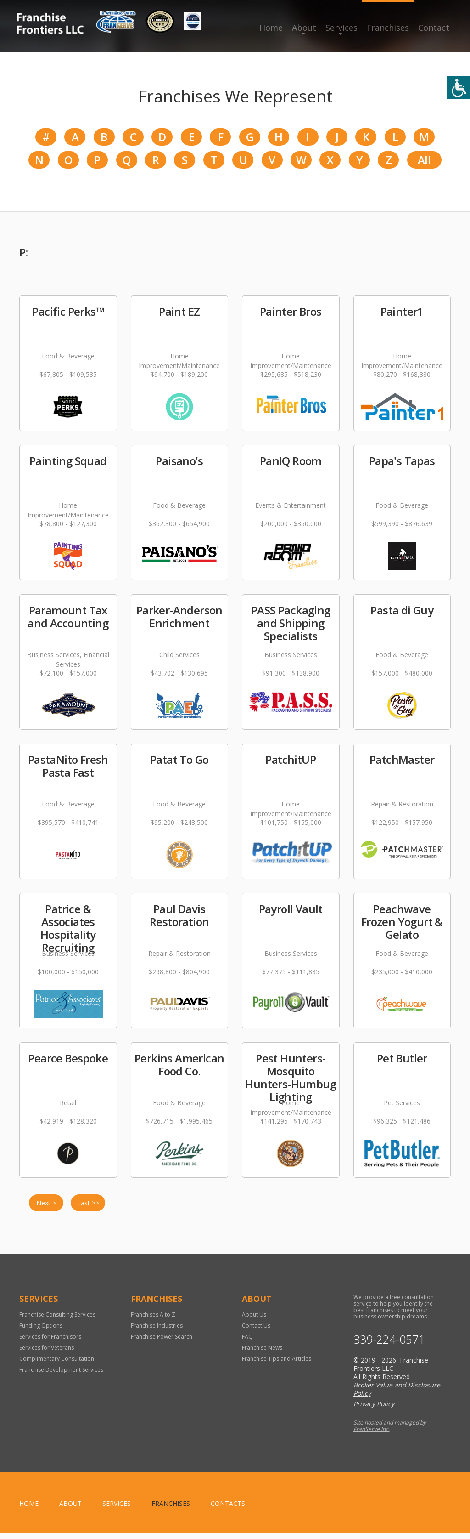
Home (271, 27)
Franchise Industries (157, 1331)
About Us (254, 1320)
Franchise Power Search (161, 1342)
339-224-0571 (389, 1345)
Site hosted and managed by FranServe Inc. (389, 1431)
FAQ (247, 1342)
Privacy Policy (373, 1409)
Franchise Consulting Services (57, 1320)
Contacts (228, 1509)
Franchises (388, 27)
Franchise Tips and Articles (276, 1364)
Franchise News (262, 1353)
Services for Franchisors (50, 1342)
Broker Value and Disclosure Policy (396, 1394)
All (424, 163)
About (304, 27)
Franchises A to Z (153, 1320)
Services (341, 27)
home (29, 1509)
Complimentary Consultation (56, 1364)
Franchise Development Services (61, 1375)
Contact (433, 27)
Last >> (88, 1208)
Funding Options (40, 1331)
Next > (46, 1208)
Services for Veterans (46, 1353)
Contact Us (256, 1331)
